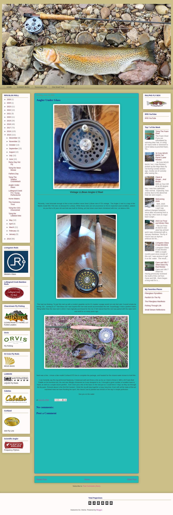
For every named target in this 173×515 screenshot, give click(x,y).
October (12, 145)
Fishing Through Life (153, 306)
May (11, 220)
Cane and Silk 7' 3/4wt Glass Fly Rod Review (162, 264)
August (12, 152)
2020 (9, 117)
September (13, 148)
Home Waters (14, 199)
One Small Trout (58, 87)
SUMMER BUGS (23, 87)
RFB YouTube (150, 118)
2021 (9, 114)
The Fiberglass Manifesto (155, 301)
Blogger (99, 510)
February (13, 231)
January (12, 234)
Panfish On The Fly (152, 297)
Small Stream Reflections (155, 310)
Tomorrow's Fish (41, 87)
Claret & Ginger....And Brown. (161, 179)
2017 (9, 128)
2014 (9, 239)
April (11, 224)
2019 (9, 121)
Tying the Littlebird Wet (15, 215)
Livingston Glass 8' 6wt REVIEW (162, 244)
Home (87, 479)
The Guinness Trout (14, 203)
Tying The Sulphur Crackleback (15, 179)
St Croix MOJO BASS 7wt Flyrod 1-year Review (162, 156)
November (13, 141)
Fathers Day (13, 174)
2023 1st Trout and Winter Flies (162, 222)
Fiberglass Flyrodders (153, 293)
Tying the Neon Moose (15, 169)
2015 (9, 135)
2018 (9, 124)
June (11, 159)
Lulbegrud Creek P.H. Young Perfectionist (15, 193)
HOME (9, 87)
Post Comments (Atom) (91, 486)
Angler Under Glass (14, 186)
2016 (9, 131)
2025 (9, 103)
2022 (9, 110)
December (13, 138)
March (12, 227)
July (11, 155)
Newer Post (41, 479)
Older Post (132, 479)
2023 (9, 107)
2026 (9, 99)
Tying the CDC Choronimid (14, 209)
